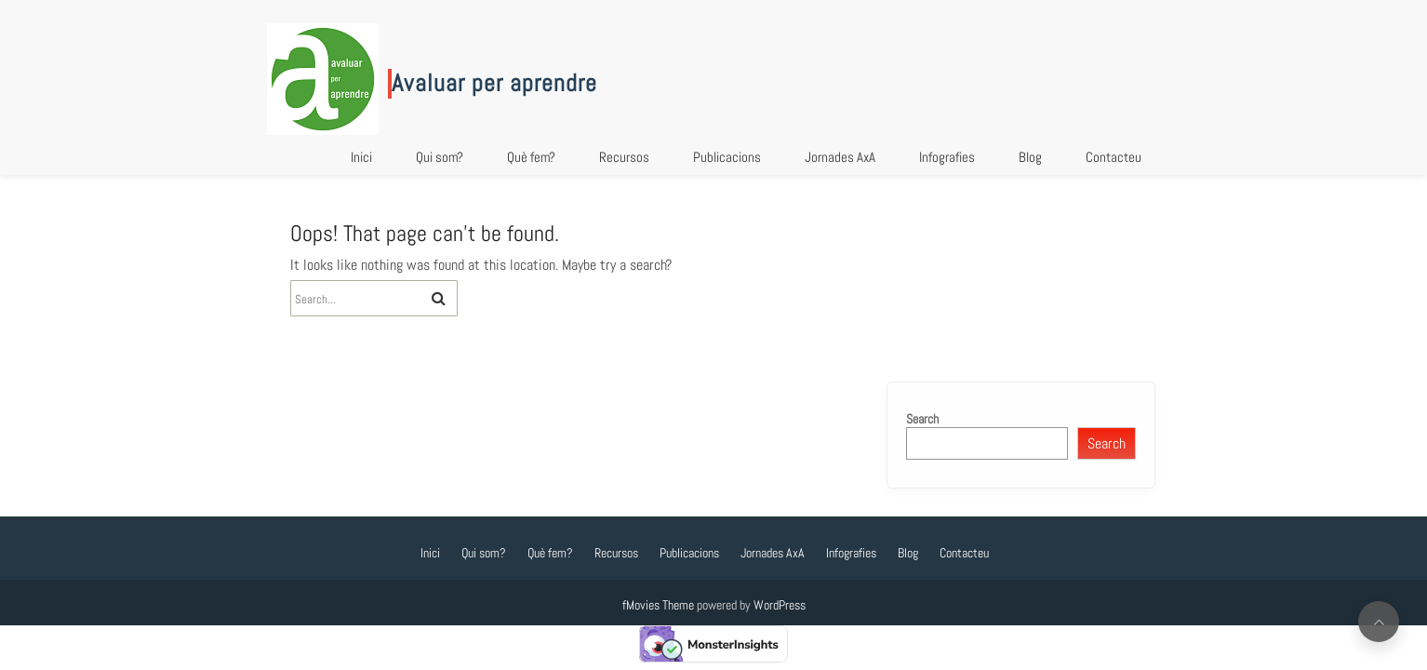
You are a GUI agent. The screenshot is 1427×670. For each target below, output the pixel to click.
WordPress (780, 604)
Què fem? (531, 157)
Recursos (624, 157)
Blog (1030, 157)
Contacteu (1113, 157)
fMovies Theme (658, 604)
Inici (361, 157)
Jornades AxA (840, 157)
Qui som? (439, 157)
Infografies (947, 157)
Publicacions (727, 157)
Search (922, 418)
